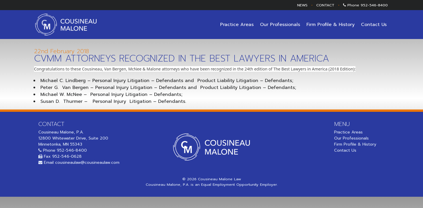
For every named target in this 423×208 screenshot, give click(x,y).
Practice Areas (237, 24)
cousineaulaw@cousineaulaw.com (87, 162)
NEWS (302, 5)
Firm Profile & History (330, 24)
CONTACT (325, 5)
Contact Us (374, 24)
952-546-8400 (374, 5)
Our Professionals (280, 24)
